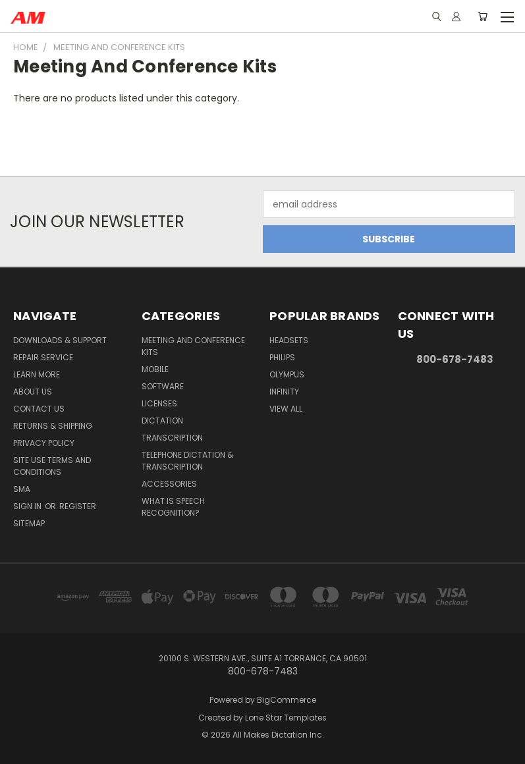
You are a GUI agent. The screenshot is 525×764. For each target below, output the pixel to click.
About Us (32, 391)
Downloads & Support (60, 340)
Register (77, 506)
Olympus (286, 374)
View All (285, 408)
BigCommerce (286, 699)
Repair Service (43, 357)
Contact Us (39, 408)
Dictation (162, 420)
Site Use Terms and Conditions (52, 466)
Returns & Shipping (52, 425)
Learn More (36, 374)
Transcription (172, 437)
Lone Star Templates (286, 717)
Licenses (159, 403)
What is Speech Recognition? (173, 506)
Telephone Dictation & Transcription (187, 460)
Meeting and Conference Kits (193, 346)
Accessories (169, 483)
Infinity (284, 391)
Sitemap (29, 523)
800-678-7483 (454, 359)
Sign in (28, 506)
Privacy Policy (43, 443)
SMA (21, 489)
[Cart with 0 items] (482, 16)
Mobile (155, 369)
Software (163, 386)
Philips (282, 357)
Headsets (288, 340)
